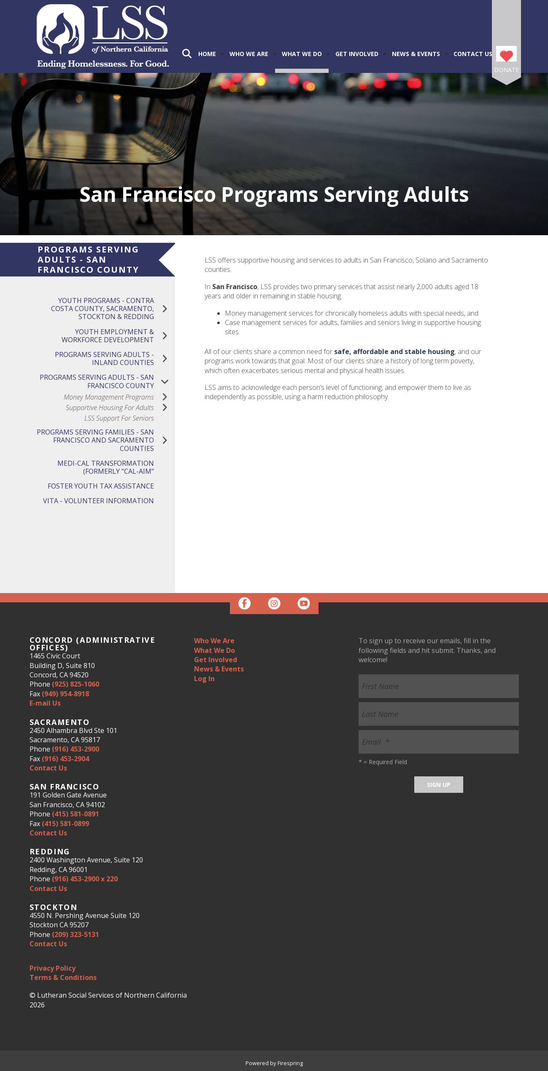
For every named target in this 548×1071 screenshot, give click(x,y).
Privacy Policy (53, 968)
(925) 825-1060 (75, 684)
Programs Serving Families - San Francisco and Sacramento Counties (106, 440)
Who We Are (248, 54)
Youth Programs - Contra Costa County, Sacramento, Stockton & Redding (113, 309)
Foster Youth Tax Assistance (101, 486)
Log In (204, 678)
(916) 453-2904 (65, 758)
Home (207, 54)
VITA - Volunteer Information (98, 500)
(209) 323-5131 (75, 934)
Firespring (290, 1063)
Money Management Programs (119, 397)
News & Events (416, 54)
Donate (506, 70)
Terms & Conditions (63, 977)
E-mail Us (45, 703)
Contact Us (473, 54)
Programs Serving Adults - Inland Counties (115, 359)
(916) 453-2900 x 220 (85, 878)
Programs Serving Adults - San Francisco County (107, 381)
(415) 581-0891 (75, 814)
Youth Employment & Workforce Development (118, 336)
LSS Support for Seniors (119, 418)
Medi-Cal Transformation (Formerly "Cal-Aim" (105, 467)
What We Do (302, 54)
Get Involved (356, 54)
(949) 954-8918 (65, 693)
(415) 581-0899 (65, 823)
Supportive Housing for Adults (120, 408)
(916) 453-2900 (75, 749)
